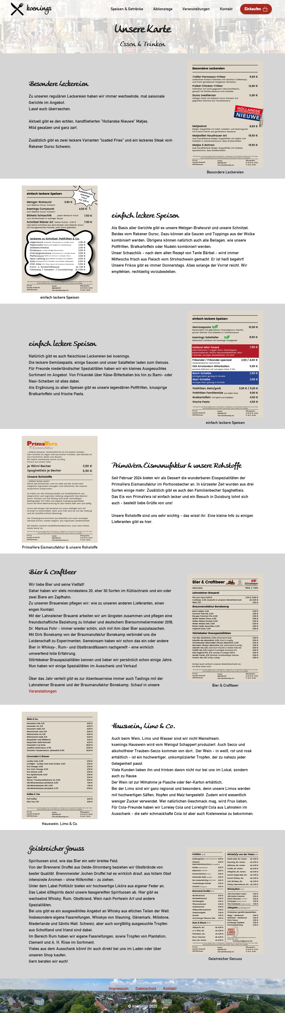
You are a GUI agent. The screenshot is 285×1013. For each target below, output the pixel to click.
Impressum (119, 988)
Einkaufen (256, 9)
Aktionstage (163, 9)
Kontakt (226, 9)
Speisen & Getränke (127, 9)
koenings (39, 8)
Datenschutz (146, 988)
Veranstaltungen (196, 9)
